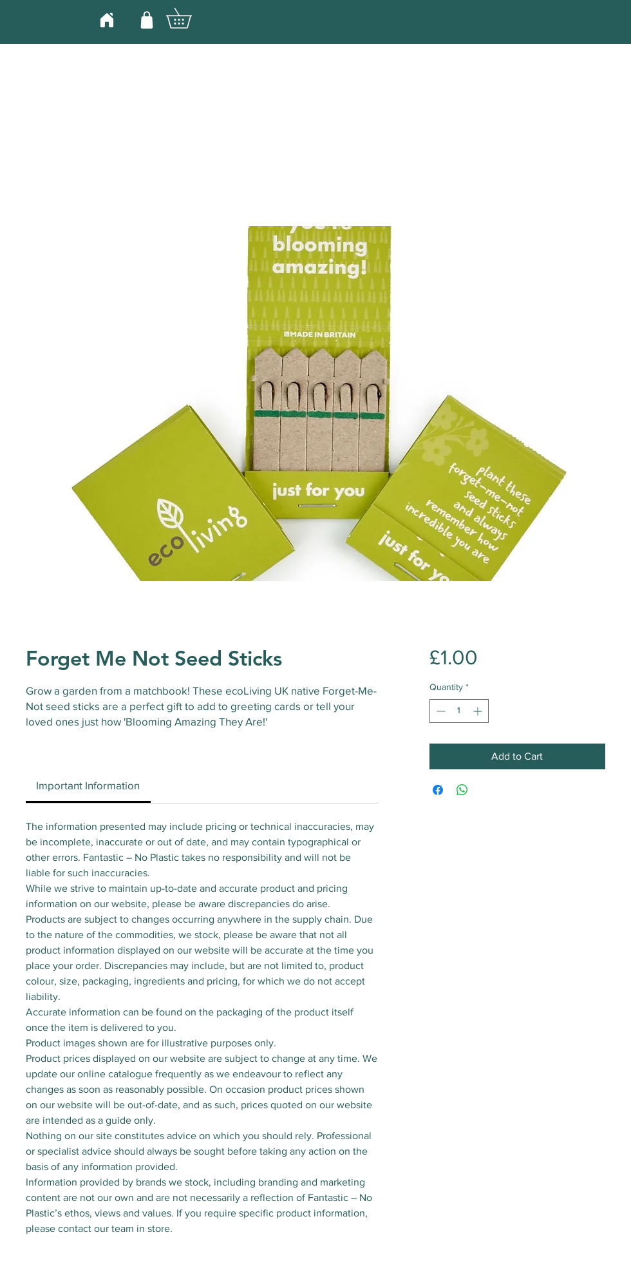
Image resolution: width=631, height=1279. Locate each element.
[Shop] (147, 20)
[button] (188, 18)
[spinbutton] (459, 711)
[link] (88, 785)
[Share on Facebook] (438, 790)
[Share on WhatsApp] (462, 790)
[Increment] (479, 711)
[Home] (106, 20)
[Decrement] (439, 711)
